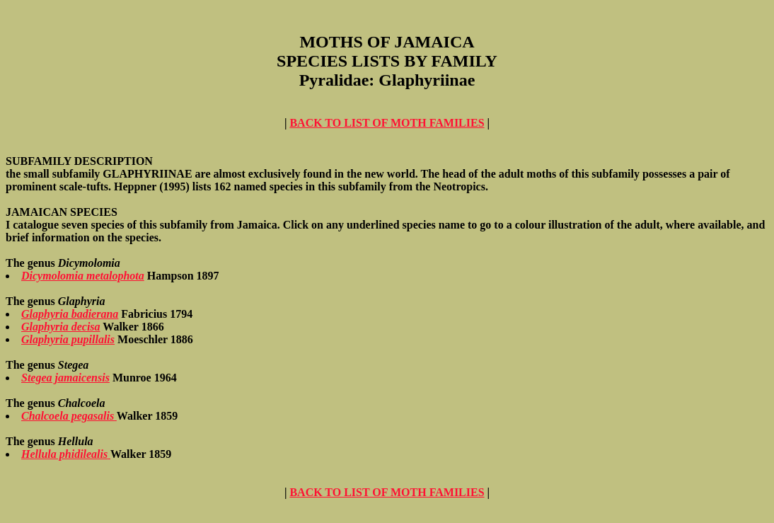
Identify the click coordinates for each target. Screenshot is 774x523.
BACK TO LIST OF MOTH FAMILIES (386, 123)
